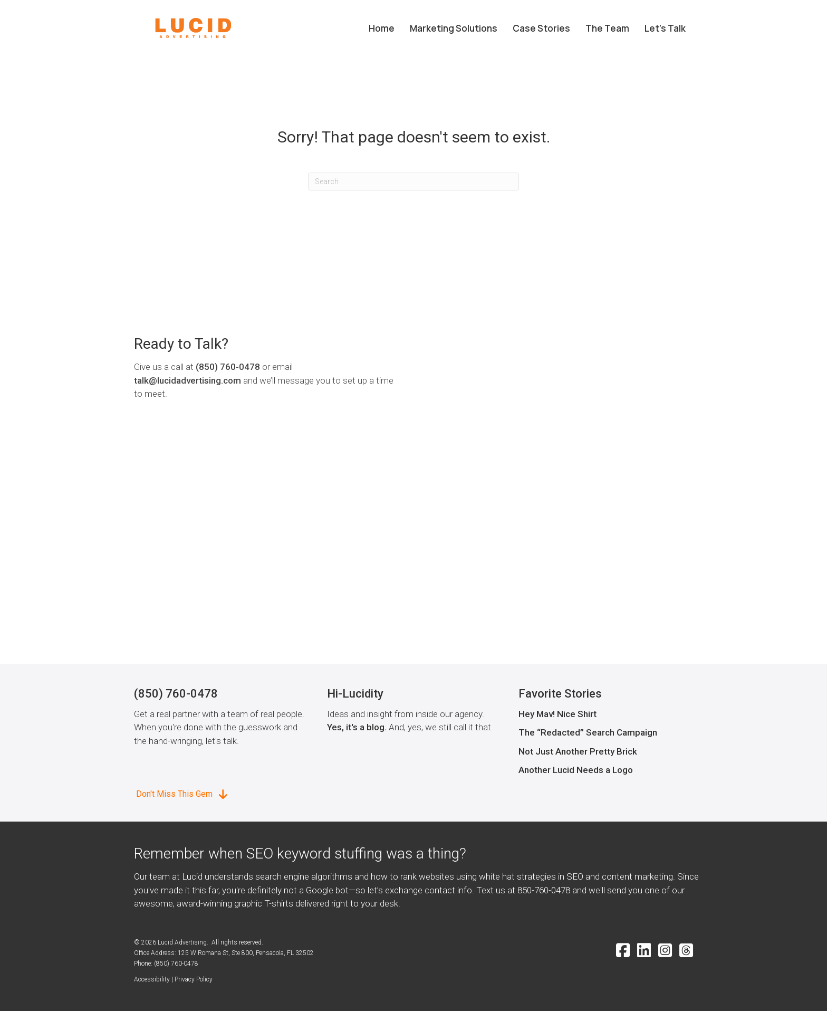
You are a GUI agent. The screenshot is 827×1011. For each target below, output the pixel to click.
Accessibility (152, 979)
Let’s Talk (665, 28)
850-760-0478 (543, 890)
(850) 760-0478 (228, 366)
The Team (607, 28)
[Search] (413, 181)
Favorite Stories (560, 693)
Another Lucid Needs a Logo (575, 770)
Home (382, 28)
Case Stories (541, 28)
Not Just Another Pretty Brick (577, 751)
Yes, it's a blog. (357, 727)
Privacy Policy (194, 979)
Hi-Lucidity (355, 693)
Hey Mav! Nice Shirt (557, 714)
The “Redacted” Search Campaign (587, 732)
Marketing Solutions (453, 28)
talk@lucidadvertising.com (187, 380)
